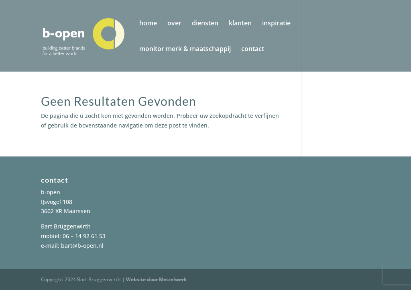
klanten (240, 23)
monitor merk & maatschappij (185, 49)
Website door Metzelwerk (156, 279)
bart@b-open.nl (82, 245)
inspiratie (276, 23)
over (174, 23)
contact (252, 49)
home (148, 23)
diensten (205, 23)
